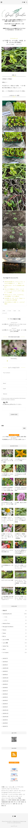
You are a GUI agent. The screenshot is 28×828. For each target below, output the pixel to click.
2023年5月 (5, 697)
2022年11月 (5, 713)
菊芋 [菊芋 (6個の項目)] (20, 801)
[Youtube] (24, 2)
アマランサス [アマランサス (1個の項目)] (20, 787)
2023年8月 (5, 687)
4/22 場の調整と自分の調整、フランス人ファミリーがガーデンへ (7, 598)
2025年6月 (5, 661)
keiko (12, 44)
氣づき (15, 636)
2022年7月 (5, 726)
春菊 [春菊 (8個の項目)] (18, 800)
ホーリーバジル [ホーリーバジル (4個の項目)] (14, 796)
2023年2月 (5, 707)
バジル (15, 617)
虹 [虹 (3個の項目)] (25, 801)
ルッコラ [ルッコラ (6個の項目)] (8, 798)
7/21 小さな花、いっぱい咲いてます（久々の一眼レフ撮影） (7, 460)
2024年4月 (5, 671)
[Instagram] (22, 2)
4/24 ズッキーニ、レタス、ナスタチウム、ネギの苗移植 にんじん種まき (20, 582)
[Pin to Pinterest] (13, 319)
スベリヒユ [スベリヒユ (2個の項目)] (15, 794)
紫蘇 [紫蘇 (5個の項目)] (9, 801)
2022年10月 (5, 716)
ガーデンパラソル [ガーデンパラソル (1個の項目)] (12, 792)
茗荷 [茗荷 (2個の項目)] (12, 801)
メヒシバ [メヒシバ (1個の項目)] (3, 798)
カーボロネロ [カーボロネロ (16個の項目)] (4, 792)
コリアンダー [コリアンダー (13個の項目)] (4, 794)
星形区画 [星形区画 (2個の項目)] (14, 800)
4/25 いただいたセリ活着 (7, 580)
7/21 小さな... (14, 358)
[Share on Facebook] (10, 319)
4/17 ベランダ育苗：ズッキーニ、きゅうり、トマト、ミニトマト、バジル (20, 598)
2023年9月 (5, 684)
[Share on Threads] (16, 319)
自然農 (3, 310)
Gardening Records (15, 613)
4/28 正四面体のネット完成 (7, 566)
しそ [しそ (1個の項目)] (15, 787)
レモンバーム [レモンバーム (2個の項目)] (14, 798)
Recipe (15, 633)
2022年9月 (5, 719)
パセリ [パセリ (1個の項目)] (8, 796)
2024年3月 (5, 674)
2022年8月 (5, 723)
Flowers (15, 630)
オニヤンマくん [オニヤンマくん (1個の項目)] (5, 790)
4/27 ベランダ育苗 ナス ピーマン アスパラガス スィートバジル (21, 567)
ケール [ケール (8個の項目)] (18, 792)
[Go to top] (14, 826)
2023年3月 (5, 703)
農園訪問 (15, 610)
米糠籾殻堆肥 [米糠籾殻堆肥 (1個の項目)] (4, 801)
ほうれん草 (4, 313)
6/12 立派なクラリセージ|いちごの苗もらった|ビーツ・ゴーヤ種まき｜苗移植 (20, 520)
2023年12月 (5, 677)
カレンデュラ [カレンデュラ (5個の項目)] (22, 790)
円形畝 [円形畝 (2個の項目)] (19, 798)
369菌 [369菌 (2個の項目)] (2, 787)
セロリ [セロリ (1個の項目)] (20, 794)
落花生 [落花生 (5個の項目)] (22, 801)
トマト (15, 620)
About (15, 649)
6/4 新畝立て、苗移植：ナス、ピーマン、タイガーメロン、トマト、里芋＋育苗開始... (20, 536)
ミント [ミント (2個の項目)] (20, 796)
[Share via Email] (19, 319)
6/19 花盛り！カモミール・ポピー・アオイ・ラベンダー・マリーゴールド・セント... (7, 520)
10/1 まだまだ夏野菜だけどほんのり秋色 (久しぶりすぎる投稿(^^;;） (20, 552)
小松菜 (14, 310)
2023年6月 (5, 694)
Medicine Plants (15, 623)
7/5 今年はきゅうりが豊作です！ (20, 474)
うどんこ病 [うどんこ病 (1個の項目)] (11, 787)
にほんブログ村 (14, 770)
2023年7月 (5, 690)
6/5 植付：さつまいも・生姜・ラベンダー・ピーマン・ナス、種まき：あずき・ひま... (7, 536)
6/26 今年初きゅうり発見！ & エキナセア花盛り (7, 504)
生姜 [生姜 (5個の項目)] (21, 800)
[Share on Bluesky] (18, 319)
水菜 (19, 310)
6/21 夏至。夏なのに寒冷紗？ (20, 503)
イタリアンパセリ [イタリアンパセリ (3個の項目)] (5, 788)
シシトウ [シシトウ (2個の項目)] (10, 794)
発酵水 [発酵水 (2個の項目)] (23, 800)
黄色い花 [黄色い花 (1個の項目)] (3, 805)
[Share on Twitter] (11, 319)
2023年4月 (5, 700)
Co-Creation (15, 652)
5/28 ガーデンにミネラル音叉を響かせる (7, 551)
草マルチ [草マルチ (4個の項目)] (16, 801)
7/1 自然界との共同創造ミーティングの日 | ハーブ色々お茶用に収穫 (7, 489)
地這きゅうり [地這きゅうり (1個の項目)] (4, 800)
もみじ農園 (15, 643)
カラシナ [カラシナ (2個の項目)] (16, 790)
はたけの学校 (15, 639)
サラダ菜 (9, 310)
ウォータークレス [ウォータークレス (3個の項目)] (14, 788)
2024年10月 (5, 668)
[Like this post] (8, 319)
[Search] (26, 2)
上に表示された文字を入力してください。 (12, 404)
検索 (2, 425)
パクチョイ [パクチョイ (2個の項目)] (4, 796)
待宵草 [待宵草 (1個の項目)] (9, 800)
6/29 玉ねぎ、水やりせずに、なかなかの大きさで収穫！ (20, 489)
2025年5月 (5, 664)
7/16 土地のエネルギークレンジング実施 (20, 459)
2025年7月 (5, 658)
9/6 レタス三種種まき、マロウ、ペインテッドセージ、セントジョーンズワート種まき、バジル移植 (14, 290)
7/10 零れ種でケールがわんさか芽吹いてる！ (7, 474)
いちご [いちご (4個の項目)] (6, 787)
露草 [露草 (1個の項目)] (14, 803)
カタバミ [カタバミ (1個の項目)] (11, 790)
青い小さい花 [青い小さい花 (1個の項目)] (19, 803)
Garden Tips (15, 646)
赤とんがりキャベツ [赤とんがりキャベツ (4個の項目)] (8, 803)
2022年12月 (5, 710)
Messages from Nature (15, 626)
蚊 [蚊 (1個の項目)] (2, 803)
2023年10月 (5, 681)
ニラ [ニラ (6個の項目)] (24, 794)
